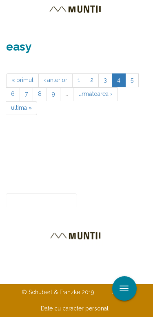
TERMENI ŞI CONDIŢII (75, 275)
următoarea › (95, 94)
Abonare (103, 200)
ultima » (21, 107)
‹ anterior (55, 80)
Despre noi (101, 259)
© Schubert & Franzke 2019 (58, 292)
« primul (22, 80)
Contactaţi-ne (51, 259)
